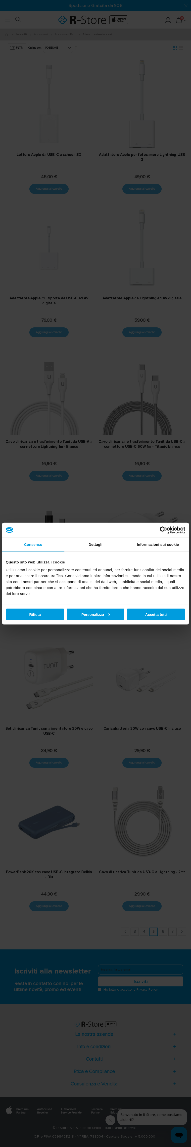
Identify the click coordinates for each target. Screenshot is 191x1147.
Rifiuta (35, 614)
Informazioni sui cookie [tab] (158, 544)
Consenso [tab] (33, 544)
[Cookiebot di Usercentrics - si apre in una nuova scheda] (163, 530)
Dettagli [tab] (95, 544)
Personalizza (95, 614)
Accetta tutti (156, 614)
